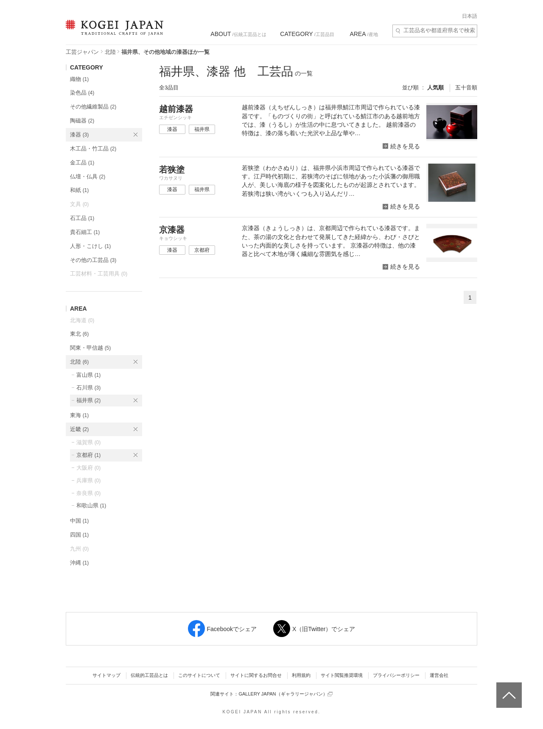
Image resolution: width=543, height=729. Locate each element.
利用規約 (301, 675)
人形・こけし (90, 246)
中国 (79, 521)
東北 (79, 334)
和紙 (79, 190)
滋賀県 (88, 442)
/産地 (364, 34)
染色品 (82, 92)
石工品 (82, 218)
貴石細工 (85, 232)
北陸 (110, 52)
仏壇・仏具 (87, 176)
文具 (79, 204)
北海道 (82, 320)
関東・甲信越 (90, 348)
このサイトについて (199, 675)
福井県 (88, 400)
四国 (79, 534)
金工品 (82, 162)
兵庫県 (88, 480)
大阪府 (88, 468)
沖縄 (79, 562)
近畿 (79, 429)
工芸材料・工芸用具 (98, 273)
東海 (79, 415)
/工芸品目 (307, 34)
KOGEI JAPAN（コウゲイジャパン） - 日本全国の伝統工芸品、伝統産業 (113, 33)
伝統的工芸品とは (149, 675)
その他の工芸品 (93, 260)
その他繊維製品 (93, 106)
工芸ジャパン (82, 52)
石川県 (88, 387)
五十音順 (466, 87)
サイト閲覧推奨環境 (342, 675)
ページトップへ (508, 689)
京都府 (88, 455)
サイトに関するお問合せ (256, 675)
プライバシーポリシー (396, 675)
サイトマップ (106, 675)
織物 (79, 79)
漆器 (79, 134)
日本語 (469, 16)
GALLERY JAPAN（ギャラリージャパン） (285, 694)
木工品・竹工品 (93, 148)
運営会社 (439, 675)
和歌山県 (91, 505)
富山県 (88, 375)
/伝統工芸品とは (238, 34)
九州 (79, 548)
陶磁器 (82, 120)
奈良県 (88, 493)
